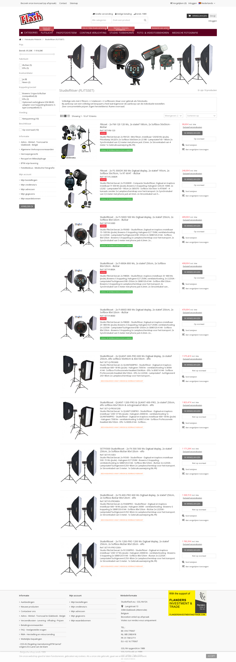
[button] (184, 32)
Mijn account (25, 174)
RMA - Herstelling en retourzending (38, 634)
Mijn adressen (28, 189)
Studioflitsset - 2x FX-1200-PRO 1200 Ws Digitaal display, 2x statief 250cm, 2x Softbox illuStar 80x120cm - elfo (134, 543)
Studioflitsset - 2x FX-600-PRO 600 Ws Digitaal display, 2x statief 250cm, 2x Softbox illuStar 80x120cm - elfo (137, 496)
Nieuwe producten (30, 606)
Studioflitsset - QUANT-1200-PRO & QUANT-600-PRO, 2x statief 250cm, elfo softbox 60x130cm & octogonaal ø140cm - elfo (137, 404)
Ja (24, 79)
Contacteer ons (28, 611)
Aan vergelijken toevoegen (197, 149)
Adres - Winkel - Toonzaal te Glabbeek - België (34, 143)
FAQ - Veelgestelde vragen (33, 629)
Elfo (25, 68)
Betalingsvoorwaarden (32, 625)
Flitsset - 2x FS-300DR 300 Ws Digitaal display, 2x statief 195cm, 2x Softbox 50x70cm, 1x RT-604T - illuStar (134, 172)
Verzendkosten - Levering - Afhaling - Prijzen (42, 620)
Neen (26, 82)
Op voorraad (30, 129)
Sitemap (74, 3)
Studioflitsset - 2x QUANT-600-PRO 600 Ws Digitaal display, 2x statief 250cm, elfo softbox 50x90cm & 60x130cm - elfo (136, 357)
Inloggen (192, 3)
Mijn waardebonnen (31, 198)
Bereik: (22, 50)
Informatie (24, 136)
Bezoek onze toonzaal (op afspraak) (38, 3)
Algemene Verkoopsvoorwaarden (37, 149)
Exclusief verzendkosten (192, 127)
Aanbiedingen (27, 602)
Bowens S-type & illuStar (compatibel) (34, 95)
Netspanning (30, 118)
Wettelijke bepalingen (31, 639)
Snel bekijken (191, 145)
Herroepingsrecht (29, 154)
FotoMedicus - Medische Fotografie (38, 168)
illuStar (27, 65)
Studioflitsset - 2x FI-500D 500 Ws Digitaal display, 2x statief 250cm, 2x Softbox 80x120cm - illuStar (136, 218)
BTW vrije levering (29, 163)
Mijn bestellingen (29, 180)
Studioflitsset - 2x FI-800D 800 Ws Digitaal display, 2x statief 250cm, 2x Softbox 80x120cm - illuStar (136, 311)
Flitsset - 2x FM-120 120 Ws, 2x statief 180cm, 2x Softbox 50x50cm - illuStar (135, 126)
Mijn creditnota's (29, 184)
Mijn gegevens (28, 194)
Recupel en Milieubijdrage (33, 158)
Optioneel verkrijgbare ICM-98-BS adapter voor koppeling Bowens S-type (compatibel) (39, 105)
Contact (63, 3)
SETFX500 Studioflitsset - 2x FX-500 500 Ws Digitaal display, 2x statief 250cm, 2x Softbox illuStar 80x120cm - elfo (136, 450)
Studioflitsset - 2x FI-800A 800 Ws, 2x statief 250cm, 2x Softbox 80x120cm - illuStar (133, 265)
